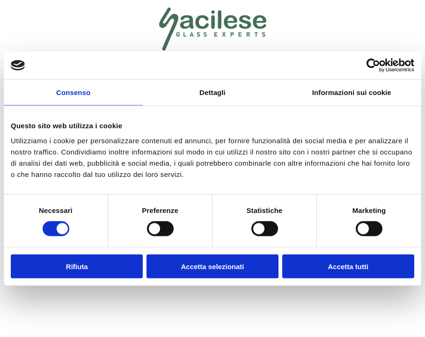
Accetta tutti (348, 266)
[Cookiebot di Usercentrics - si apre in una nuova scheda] (373, 66)
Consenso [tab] (73, 92)
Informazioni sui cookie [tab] (351, 92)
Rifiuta (77, 266)
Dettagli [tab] (212, 92)
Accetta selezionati (212, 266)
